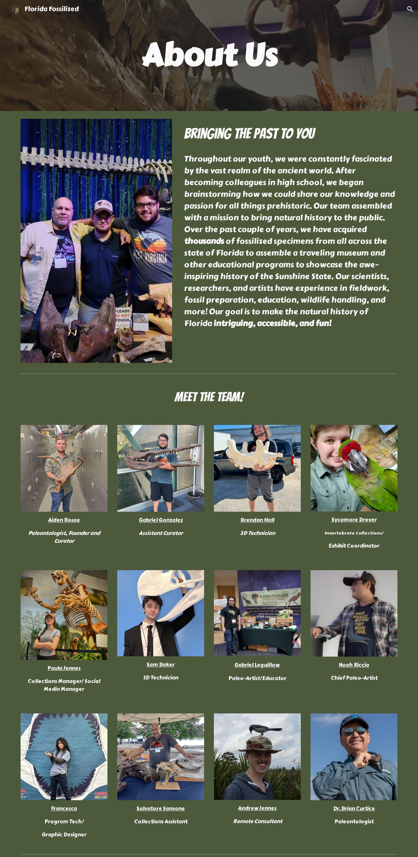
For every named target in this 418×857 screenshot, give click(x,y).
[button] (410, 9)
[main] (209, 55)
